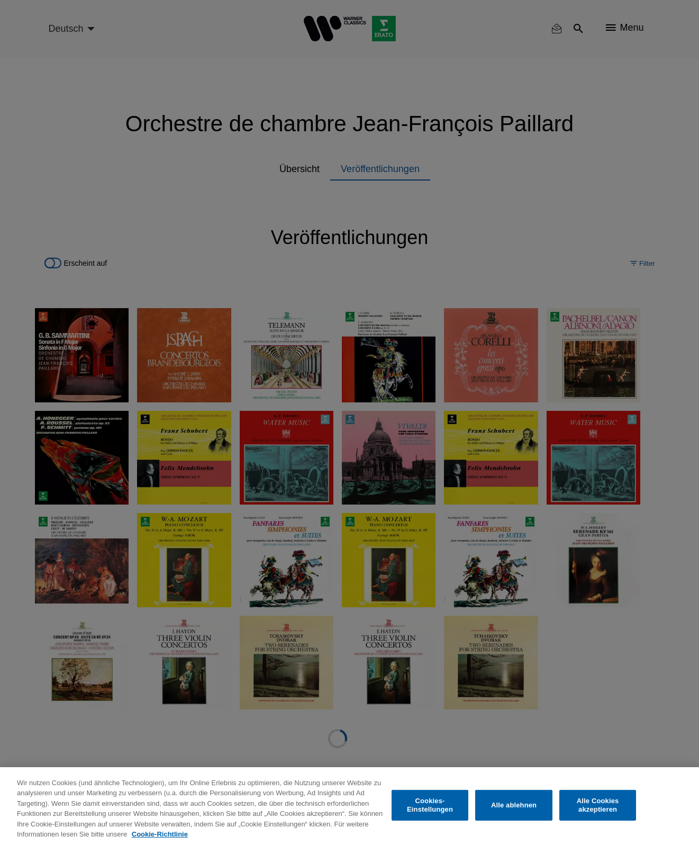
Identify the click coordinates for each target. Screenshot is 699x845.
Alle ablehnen (514, 805)
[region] (349, 806)
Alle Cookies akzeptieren (598, 805)
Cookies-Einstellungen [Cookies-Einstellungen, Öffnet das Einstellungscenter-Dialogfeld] (430, 805)
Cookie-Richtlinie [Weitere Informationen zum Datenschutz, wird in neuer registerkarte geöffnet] (160, 834)
